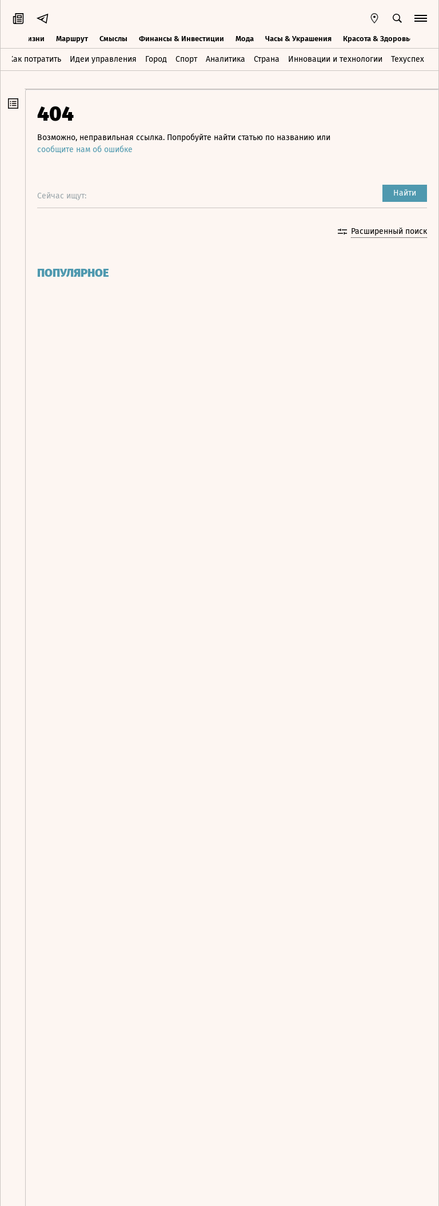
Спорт (186, 59)
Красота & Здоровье (378, 38)
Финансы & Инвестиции (181, 38)
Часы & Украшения (298, 38)
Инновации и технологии (335, 59)
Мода (245, 38)
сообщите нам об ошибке (85, 149)
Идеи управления (103, 59)
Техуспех (407, 59)
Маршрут (72, 38)
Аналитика (225, 59)
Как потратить (35, 59)
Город (156, 59)
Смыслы (113, 38)
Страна (267, 59)
